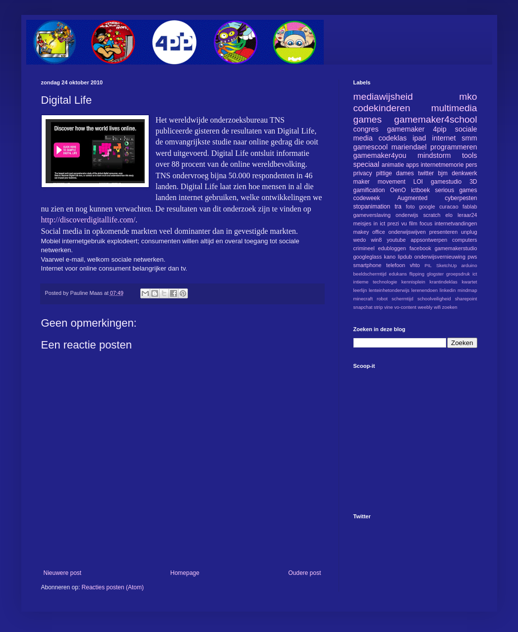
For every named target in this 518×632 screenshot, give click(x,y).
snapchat (363, 307)
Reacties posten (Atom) (113, 587)
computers (464, 240)
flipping (416, 274)
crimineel (364, 248)
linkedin (448, 290)
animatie (393, 164)
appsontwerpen (428, 240)
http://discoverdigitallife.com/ (88, 219)
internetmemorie (442, 164)
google (427, 207)
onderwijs (407, 215)
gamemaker (406, 129)
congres (366, 129)
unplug (469, 232)
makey (361, 232)
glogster (435, 274)
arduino (469, 265)
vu (403, 223)
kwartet (469, 281)
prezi (393, 223)
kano (390, 257)
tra (398, 206)
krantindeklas (443, 281)
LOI (418, 181)
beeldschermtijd (370, 274)
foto (410, 207)
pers (471, 164)
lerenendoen (424, 290)
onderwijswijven (407, 232)
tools (469, 155)
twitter (426, 173)
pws (472, 257)
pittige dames (395, 173)
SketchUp (446, 265)
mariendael (409, 147)
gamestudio (446, 181)
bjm (443, 173)
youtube (396, 240)
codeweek (366, 198)
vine (388, 307)
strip (378, 307)
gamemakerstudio (456, 248)
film (413, 223)
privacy (362, 173)
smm (469, 138)
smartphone (367, 265)
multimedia (454, 108)
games (367, 119)
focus (425, 223)
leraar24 (467, 215)
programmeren (453, 147)
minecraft (363, 298)
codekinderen (381, 108)
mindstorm (434, 155)
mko (468, 96)
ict (474, 274)
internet (444, 138)
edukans (398, 274)
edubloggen (392, 248)
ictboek (420, 190)
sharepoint (466, 298)
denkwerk (464, 173)
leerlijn (360, 290)
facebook (420, 248)
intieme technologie (375, 281)
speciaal (366, 164)
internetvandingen (456, 223)
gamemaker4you (379, 155)
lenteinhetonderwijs (389, 290)
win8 (376, 240)
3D (473, 181)
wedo (359, 240)
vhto (415, 265)
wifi (437, 307)
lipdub (405, 257)
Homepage (184, 572)
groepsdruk (458, 274)
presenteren (443, 232)
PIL (427, 265)
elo (449, 215)
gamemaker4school (435, 119)
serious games (456, 190)
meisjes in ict (369, 223)
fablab (469, 207)
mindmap (467, 290)
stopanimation (372, 206)
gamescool (370, 147)
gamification (369, 190)
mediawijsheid (383, 96)
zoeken (450, 307)
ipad (419, 138)
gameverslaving (372, 215)
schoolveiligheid (434, 298)
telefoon (395, 265)
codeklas (393, 138)
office (378, 232)
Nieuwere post (63, 572)
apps (412, 164)
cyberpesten (461, 198)
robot (382, 298)
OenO (398, 190)
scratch (432, 215)
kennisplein (413, 281)
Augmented (412, 198)
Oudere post (304, 572)
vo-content (405, 307)
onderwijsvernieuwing (439, 257)
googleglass (367, 257)
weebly (425, 307)
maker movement (379, 181)
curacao (448, 207)
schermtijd (402, 298)
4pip (440, 129)
